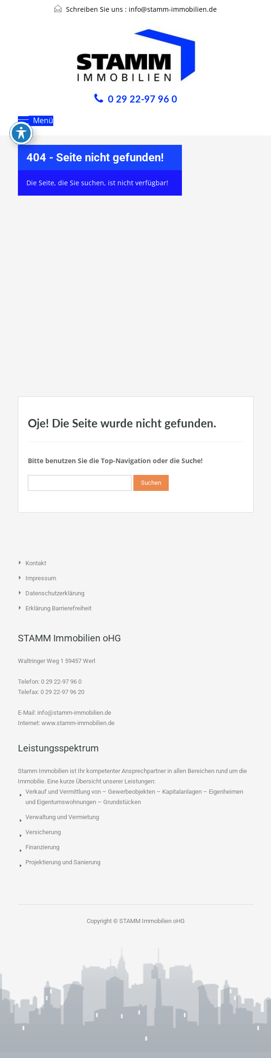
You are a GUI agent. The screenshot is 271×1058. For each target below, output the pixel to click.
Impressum (40, 578)
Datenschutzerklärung (54, 593)
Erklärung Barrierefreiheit (58, 608)
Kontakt (35, 563)
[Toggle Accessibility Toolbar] (21, 100)
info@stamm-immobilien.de (173, 9)
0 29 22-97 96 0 (142, 99)
